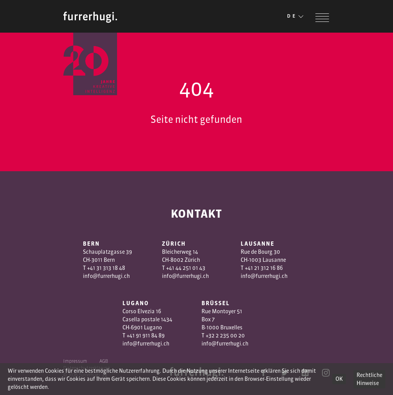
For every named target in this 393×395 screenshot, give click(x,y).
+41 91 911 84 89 (146, 335)
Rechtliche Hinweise (369, 379)
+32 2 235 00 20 (225, 335)
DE (296, 16)
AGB (103, 361)
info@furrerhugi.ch (106, 276)
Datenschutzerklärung (86, 368)
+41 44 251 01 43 (185, 267)
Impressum (75, 361)
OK (339, 378)
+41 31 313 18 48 (106, 267)
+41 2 (251, 267)
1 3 (260, 267)
